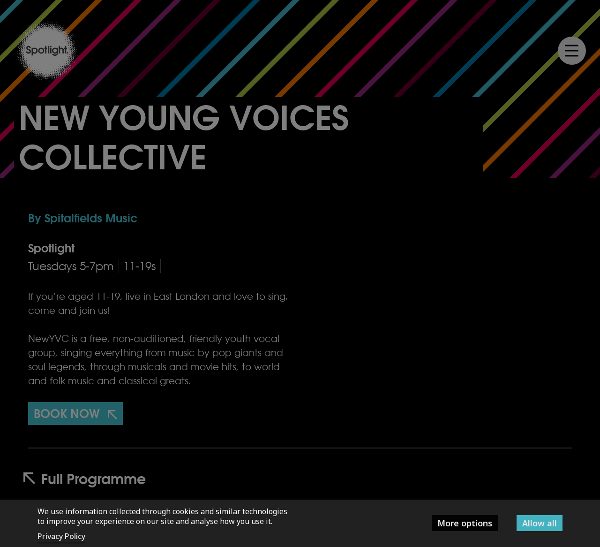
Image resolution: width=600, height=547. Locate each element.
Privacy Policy (61, 536)
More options (464, 523)
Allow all (539, 523)
